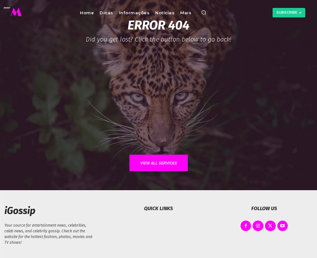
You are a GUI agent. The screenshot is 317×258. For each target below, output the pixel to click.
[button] (204, 13)
